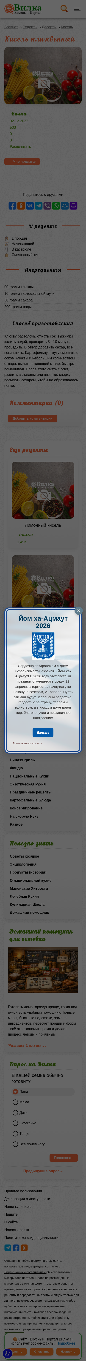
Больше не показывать (27, 743)
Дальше (43, 732)
